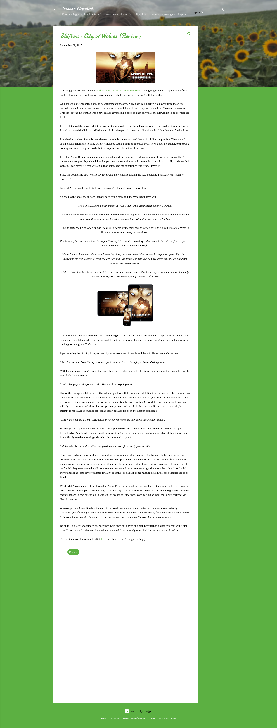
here (104, 539)
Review (73, 552)
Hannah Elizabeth (77, 9)
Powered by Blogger (138, 711)
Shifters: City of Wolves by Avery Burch (118, 90)
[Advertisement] (212, 81)
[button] (188, 34)
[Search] (222, 10)
